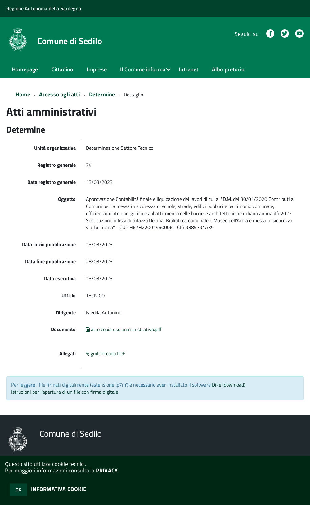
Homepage (25, 69)
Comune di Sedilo (69, 41)
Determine (102, 94)
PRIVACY (107, 470)
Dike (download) (228, 384)
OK (18, 489)
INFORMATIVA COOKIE (58, 489)
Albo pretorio (228, 69)
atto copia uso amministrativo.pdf (123, 329)
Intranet (188, 69)
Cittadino (63, 69)
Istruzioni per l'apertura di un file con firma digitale (64, 391)
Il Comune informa (142, 69)
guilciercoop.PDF (105, 353)
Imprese (96, 69)
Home (23, 94)
